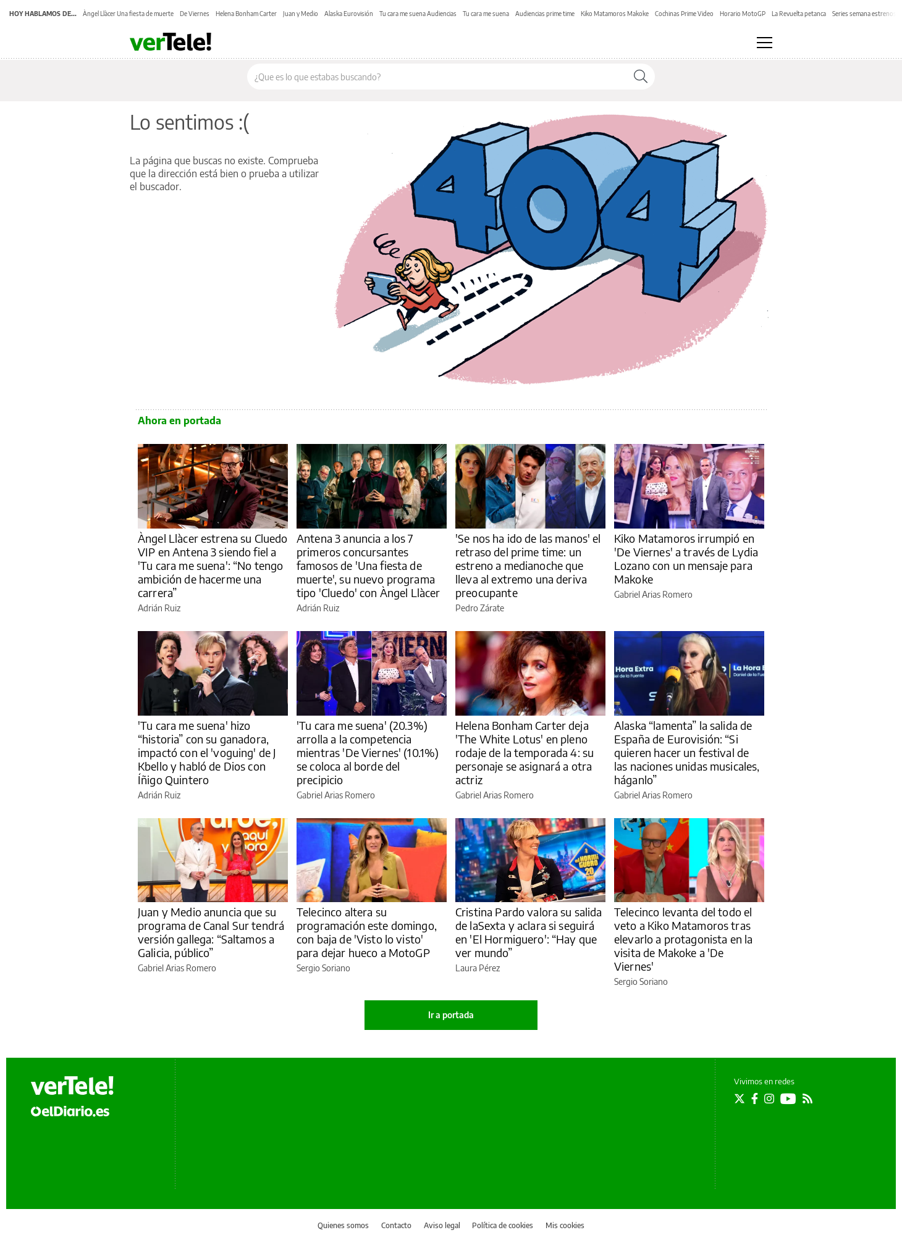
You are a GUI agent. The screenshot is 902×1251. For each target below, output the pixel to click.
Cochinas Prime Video (684, 13)
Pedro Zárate (479, 608)
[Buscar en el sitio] (437, 77)
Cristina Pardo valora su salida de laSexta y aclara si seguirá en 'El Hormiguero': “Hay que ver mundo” (528, 932)
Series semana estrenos (864, 13)
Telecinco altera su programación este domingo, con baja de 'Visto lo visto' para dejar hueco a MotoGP (367, 932)
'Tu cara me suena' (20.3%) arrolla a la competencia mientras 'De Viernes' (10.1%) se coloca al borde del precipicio (368, 752)
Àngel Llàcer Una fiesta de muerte (128, 13)
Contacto (396, 1225)
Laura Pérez (477, 968)
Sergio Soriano (323, 968)
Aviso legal (442, 1225)
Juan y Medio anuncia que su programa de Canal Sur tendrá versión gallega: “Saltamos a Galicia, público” (211, 932)
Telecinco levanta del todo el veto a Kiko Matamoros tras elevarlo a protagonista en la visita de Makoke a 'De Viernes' (683, 939)
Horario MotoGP (742, 13)
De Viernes (194, 13)
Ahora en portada (179, 420)
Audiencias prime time (545, 13)
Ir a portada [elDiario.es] (451, 1015)
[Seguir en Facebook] (754, 1098)
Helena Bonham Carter (246, 13)
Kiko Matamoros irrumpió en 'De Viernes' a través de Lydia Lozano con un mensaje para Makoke (686, 558)
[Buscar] (640, 77)
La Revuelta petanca (799, 13)
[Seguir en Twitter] (739, 1098)
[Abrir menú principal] (764, 42)
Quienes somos (343, 1225)
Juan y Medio (300, 13)
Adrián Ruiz (159, 608)
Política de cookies (502, 1225)
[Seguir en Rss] (807, 1098)
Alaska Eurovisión (348, 13)
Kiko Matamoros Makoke (615, 13)
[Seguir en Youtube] (788, 1098)
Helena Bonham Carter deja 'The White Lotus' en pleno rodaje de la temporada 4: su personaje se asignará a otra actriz (524, 752)
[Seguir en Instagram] (769, 1098)
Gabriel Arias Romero (653, 594)
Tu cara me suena (486, 13)
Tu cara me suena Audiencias (418, 13)
